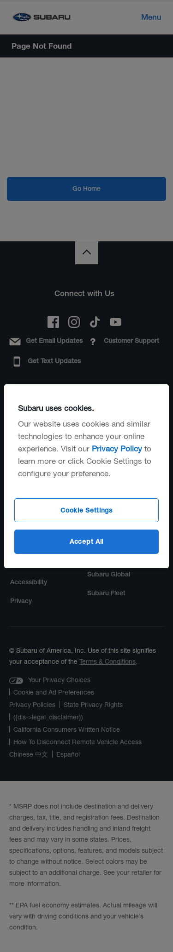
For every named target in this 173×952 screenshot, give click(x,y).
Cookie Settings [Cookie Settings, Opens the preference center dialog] (86, 510)
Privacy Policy (117, 448)
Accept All (86, 541)
